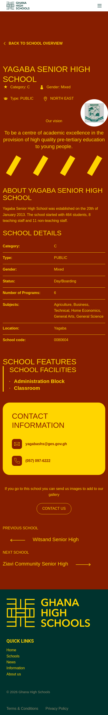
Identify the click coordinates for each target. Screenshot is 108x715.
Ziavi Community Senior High (50, 564)
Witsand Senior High (41, 539)
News (11, 662)
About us (13, 674)
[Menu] (99, 6)
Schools (12, 656)
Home (11, 650)
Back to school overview (33, 43)
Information (15, 668)
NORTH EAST (58, 98)
